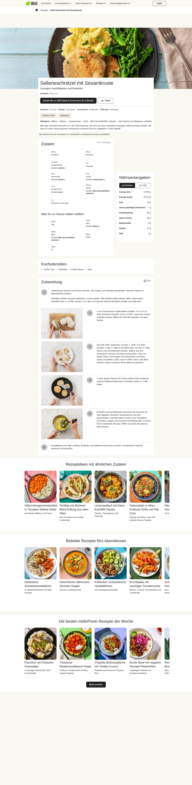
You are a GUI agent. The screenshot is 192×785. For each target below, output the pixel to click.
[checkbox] (41, 94)
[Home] (36, 10)
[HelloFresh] (31, 3)
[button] (75, 143)
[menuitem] (32, 3)
